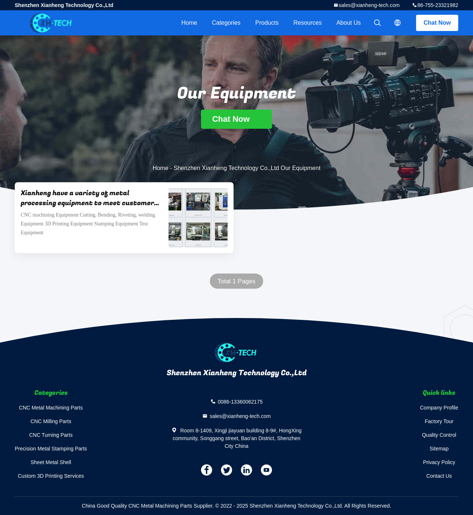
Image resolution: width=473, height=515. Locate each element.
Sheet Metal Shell (51, 462)
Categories (226, 23)
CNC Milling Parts (50, 421)
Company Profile (439, 408)
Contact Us (439, 476)
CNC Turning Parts (50, 435)
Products (267, 23)
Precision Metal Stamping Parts (51, 449)
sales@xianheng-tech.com (368, 5)
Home (189, 23)
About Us (348, 23)
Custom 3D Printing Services (51, 476)
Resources (307, 23)
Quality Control (439, 435)
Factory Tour (439, 421)
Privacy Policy (439, 462)
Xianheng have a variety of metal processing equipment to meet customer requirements (87, 198)
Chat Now (437, 23)
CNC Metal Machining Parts (51, 408)
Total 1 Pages (236, 281)
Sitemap (439, 449)
